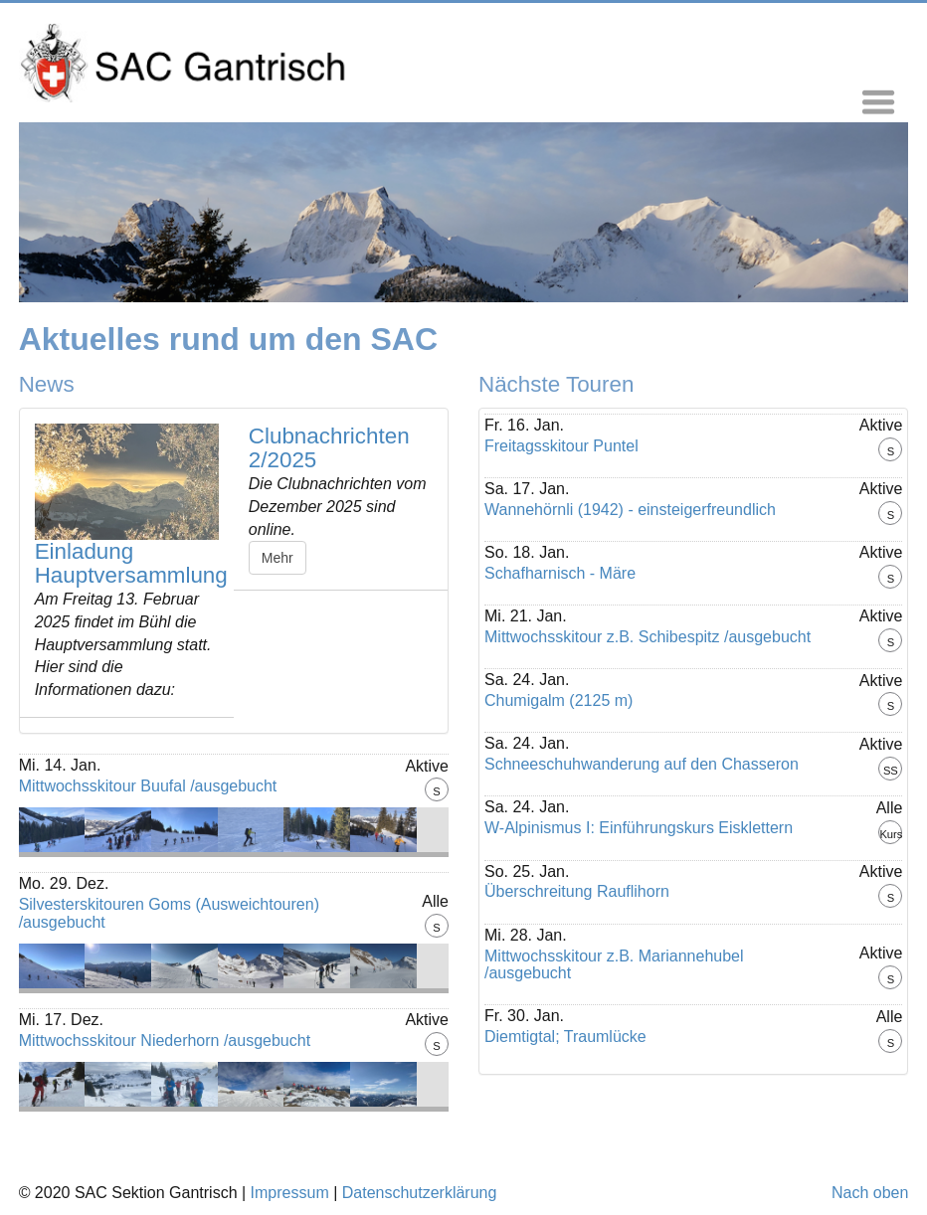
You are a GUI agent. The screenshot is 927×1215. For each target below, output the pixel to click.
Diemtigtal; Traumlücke (565, 1036)
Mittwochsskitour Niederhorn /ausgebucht (164, 1040)
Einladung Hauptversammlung (131, 564)
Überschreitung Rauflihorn (576, 891)
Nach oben (870, 1192)
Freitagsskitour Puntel (561, 445)
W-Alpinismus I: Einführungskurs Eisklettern (638, 827)
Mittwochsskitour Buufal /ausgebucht (148, 786)
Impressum (290, 1192)
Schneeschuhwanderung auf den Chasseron (641, 764)
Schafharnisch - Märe (560, 573)
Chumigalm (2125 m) (558, 700)
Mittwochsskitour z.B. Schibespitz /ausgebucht (647, 636)
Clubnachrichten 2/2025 (329, 448)
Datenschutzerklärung (419, 1192)
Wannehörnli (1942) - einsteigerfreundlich (630, 509)
